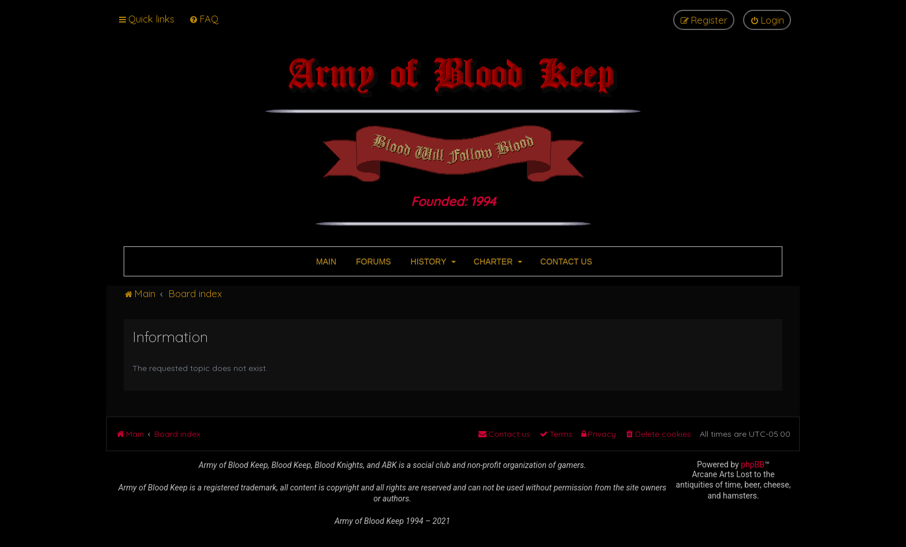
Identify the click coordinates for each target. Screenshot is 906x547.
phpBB (752, 464)
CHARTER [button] (496, 261)
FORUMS (372, 261)
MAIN (325, 261)
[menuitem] (203, 19)
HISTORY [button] (432, 261)
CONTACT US (565, 261)
